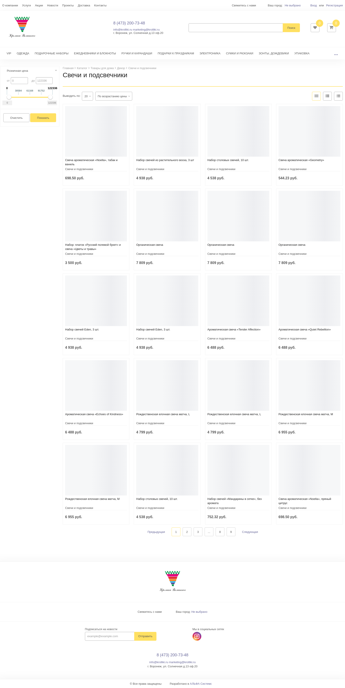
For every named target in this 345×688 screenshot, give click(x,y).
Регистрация (334, 5)
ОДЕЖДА (23, 53)
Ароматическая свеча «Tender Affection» (234, 329)
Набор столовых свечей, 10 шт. (228, 160)
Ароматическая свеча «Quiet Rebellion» (305, 329)
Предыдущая (156, 532)
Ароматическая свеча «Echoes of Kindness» (94, 414)
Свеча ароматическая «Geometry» (301, 160)
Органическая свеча (149, 244)
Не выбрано (293, 5)
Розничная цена (17, 70)
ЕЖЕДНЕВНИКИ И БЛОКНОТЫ (95, 53)
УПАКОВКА (302, 53)
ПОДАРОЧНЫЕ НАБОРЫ (51, 53)
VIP (9, 53)
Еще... (6, 5)
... (336, 53)
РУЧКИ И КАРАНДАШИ (136, 53)
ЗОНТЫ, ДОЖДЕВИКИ (274, 53)
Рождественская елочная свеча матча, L (163, 414)
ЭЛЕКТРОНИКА (210, 53)
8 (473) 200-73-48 (129, 23)
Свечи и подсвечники (79, 169)
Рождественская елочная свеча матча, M (306, 414)
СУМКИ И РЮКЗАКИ (239, 53)
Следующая (250, 532)
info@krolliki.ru (122, 29)
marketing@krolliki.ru (146, 29)
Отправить (145, 636)
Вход (313, 5)
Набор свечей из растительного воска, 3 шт (165, 160)
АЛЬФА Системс (201, 683)
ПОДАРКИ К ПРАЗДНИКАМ (176, 53)
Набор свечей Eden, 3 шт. (82, 329)
